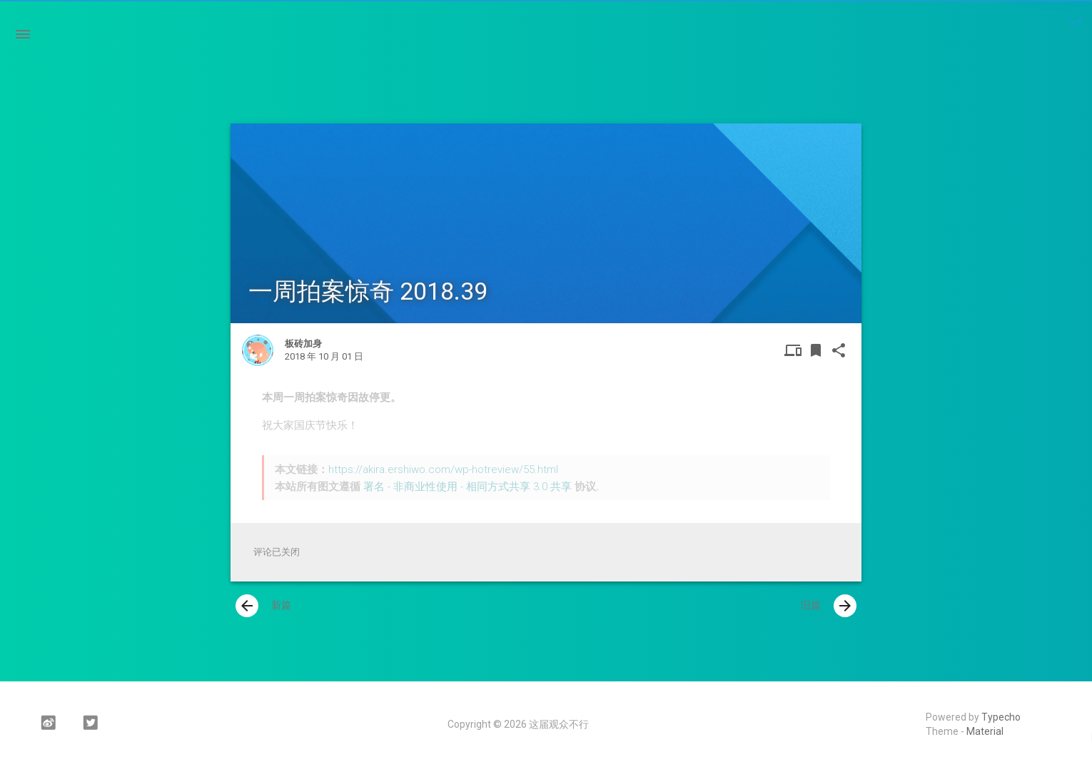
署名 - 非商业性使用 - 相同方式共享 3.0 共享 (467, 486)
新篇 (263, 605)
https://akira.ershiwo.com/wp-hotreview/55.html (443, 469)
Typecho (1001, 717)
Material (984, 731)
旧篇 (828, 605)
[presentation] (247, 605)
